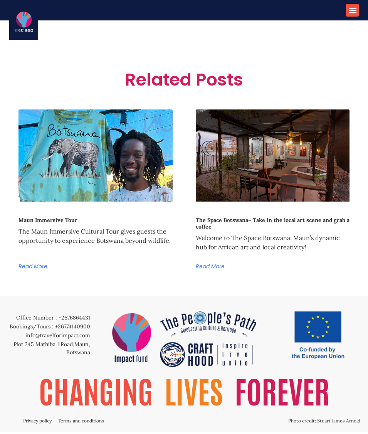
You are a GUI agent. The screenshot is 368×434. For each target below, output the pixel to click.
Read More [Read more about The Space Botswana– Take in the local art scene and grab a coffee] (210, 266)
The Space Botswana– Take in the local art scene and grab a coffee (273, 223)
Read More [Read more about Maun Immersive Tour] (32, 266)
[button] (352, 10)
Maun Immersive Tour (47, 220)
